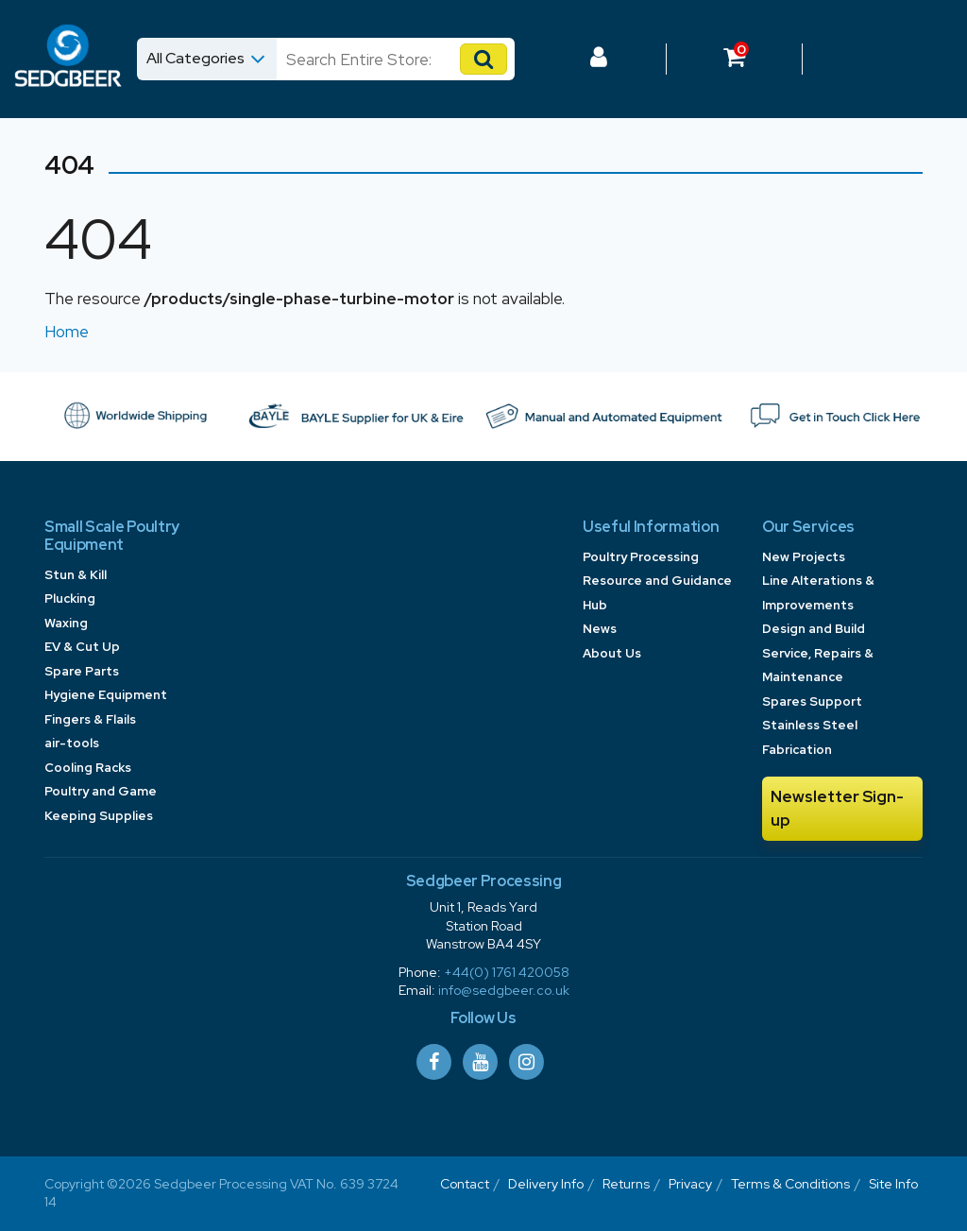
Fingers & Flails (90, 719)
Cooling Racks (87, 768)
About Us (612, 653)
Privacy (690, 1183)
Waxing (66, 623)
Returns (626, 1183)
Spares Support (812, 701)
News (600, 629)
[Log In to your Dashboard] (598, 59)
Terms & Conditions (790, 1183)
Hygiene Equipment (105, 695)
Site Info (893, 1183)
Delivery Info (546, 1183)
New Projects (803, 557)
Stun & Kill (75, 575)
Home (66, 331)
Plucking (69, 598)
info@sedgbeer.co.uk (503, 990)
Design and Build (813, 629)
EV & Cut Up (82, 647)
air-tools (71, 743)
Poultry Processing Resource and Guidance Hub (657, 581)
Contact (464, 1183)
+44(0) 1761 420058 (506, 972)
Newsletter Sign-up (837, 808)
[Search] (379, 59)
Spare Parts (81, 671)
